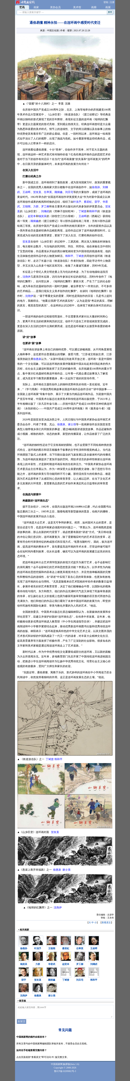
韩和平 (93, 211)
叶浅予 (77, 201)
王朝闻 (27, 206)
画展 (108, 7)
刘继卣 (45, 211)
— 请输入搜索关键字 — (31, 12)
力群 (36, 206)
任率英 (48, 192)
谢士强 (72, 424)
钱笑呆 (43, 216)
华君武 (51, 964)
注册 (112, 2)
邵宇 (97, 201)
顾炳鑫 (59, 192)
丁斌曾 (83, 211)
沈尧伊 (27, 276)
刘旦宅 (69, 192)
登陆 (105, 2)
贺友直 (37, 192)
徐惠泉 (37, 359)
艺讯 (22, 7)
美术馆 (77, 7)
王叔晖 (27, 192)
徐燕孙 (96, 187)
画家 (36, 7)
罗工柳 (45, 206)
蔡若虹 (88, 201)
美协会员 (55, 7)
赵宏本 (32, 216)
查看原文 (106, 922)
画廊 (93, 7)
